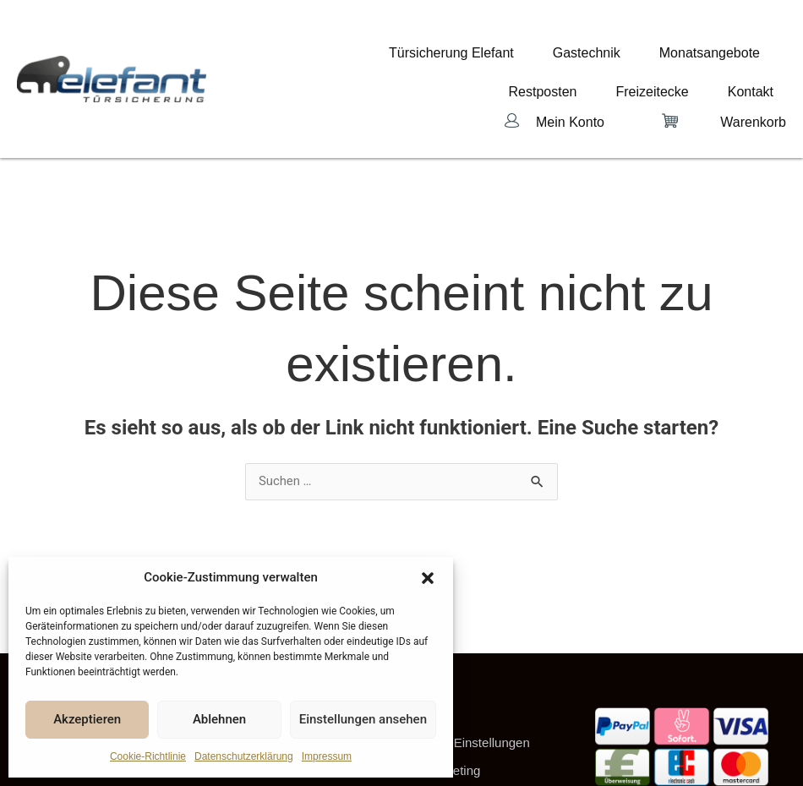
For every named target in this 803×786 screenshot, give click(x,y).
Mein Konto (570, 79)
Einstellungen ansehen (363, 719)
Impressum (327, 756)
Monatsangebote (554, 48)
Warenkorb (753, 79)
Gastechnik (456, 48)
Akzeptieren (87, 719)
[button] (427, 578)
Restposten (652, 48)
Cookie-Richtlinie (148, 756)
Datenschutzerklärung (243, 756)
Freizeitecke (736, 48)
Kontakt (763, 61)
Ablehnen (219, 719)
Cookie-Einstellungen (470, 708)
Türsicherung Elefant (346, 48)
